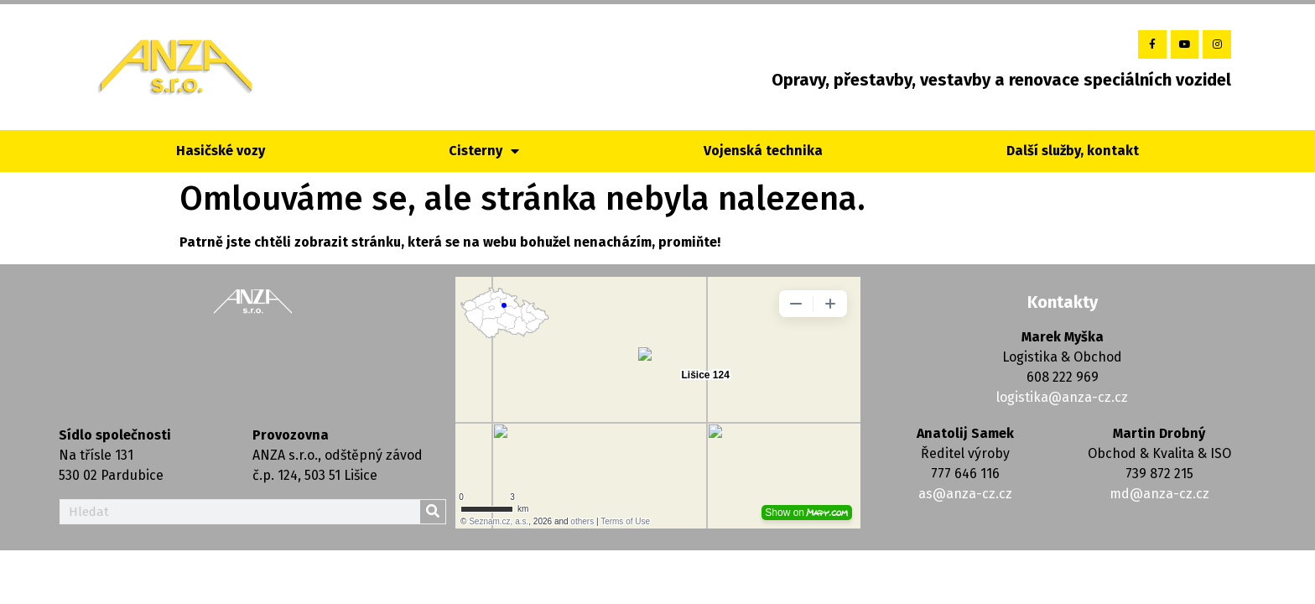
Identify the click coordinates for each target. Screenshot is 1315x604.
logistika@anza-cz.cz (1062, 397)
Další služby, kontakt (1072, 151)
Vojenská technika (763, 151)
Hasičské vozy (220, 151)
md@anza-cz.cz (1159, 494)
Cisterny (484, 151)
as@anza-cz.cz (965, 494)
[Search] (432, 511)
